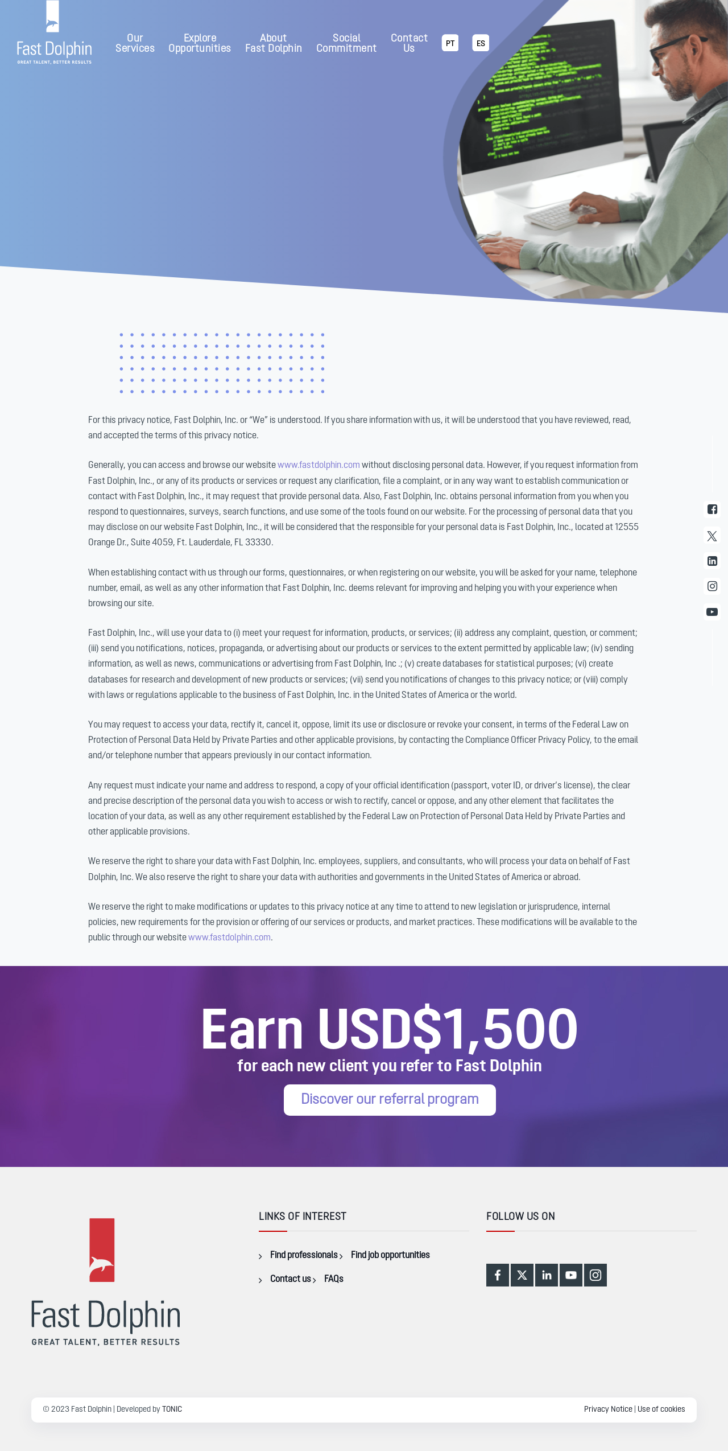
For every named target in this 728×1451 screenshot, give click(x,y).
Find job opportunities (390, 1255)
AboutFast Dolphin (274, 44)
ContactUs (409, 44)
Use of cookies (661, 1409)
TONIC (172, 1409)
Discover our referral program (390, 1100)
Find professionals (304, 1255)
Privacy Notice (608, 1409)
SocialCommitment (346, 44)
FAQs (334, 1279)
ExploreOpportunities (199, 44)
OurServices (135, 44)
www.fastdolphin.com (319, 465)
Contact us (290, 1279)
